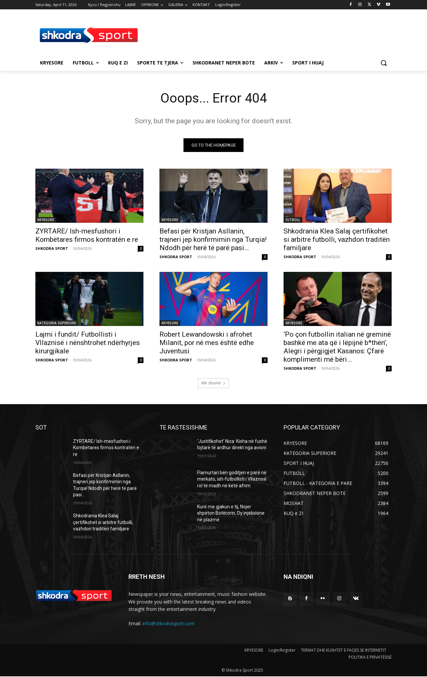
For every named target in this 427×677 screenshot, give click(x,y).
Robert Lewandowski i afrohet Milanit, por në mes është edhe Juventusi (206, 343)
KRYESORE (45, 220)
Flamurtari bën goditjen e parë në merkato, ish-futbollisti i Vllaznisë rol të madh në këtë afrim (232, 479)
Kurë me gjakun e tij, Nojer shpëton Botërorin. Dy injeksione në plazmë (231, 513)
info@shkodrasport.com (168, 624)
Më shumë (213, 383)
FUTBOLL (293, 220)
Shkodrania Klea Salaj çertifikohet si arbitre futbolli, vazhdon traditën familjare (337, 239)
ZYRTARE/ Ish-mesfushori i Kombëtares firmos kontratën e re (86, 235)
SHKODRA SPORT (51, 248)
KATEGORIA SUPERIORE (56, 323)
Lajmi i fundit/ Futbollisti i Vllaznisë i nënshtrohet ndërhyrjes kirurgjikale (87, 343)
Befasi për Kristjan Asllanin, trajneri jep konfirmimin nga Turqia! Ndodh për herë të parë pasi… (213, 239)
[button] (384, 63)
